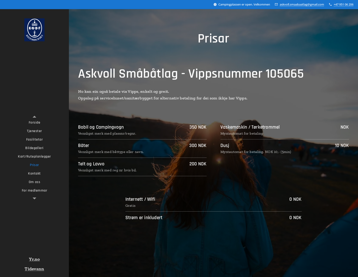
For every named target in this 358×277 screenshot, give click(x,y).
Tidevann (34, 268)
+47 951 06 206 (343, 4)
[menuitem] (34, 122)
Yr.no (34, 259)
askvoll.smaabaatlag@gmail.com (302, 4)
